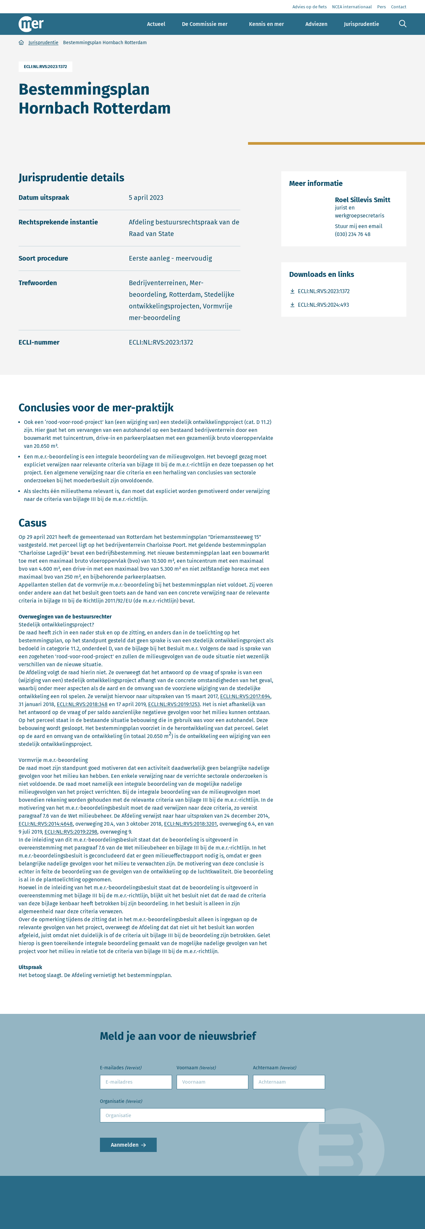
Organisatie (121, 1102)
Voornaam (196, 1068)
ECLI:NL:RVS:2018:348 (82, 704)
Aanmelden (124, 1145)
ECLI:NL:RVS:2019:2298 (70, 832)
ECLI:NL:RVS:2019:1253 (174, 704)
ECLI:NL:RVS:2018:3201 (190, 824)
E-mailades (120, 1068)
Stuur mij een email (366, 225)
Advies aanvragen (41, 1225)
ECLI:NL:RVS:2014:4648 (46, 824)
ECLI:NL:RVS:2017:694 (245, 696)
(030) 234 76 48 (366, 233)
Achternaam (274, 1068)
